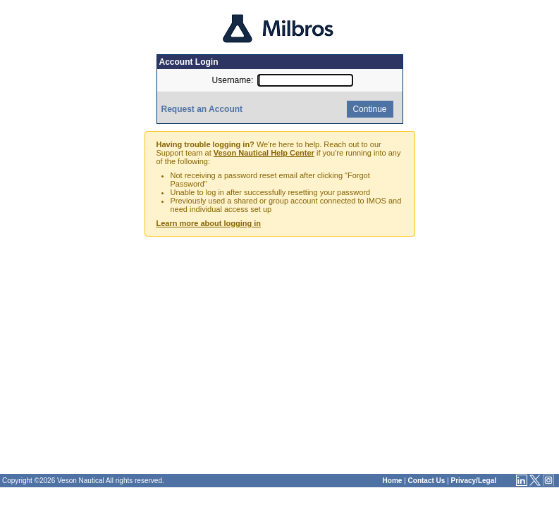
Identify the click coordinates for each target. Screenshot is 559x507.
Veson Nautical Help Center (264, 153)
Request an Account (202, 109)
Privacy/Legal (473, 480)
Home (393, 480)
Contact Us (427, 480)
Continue (368, 109)
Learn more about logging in (209, 223)
